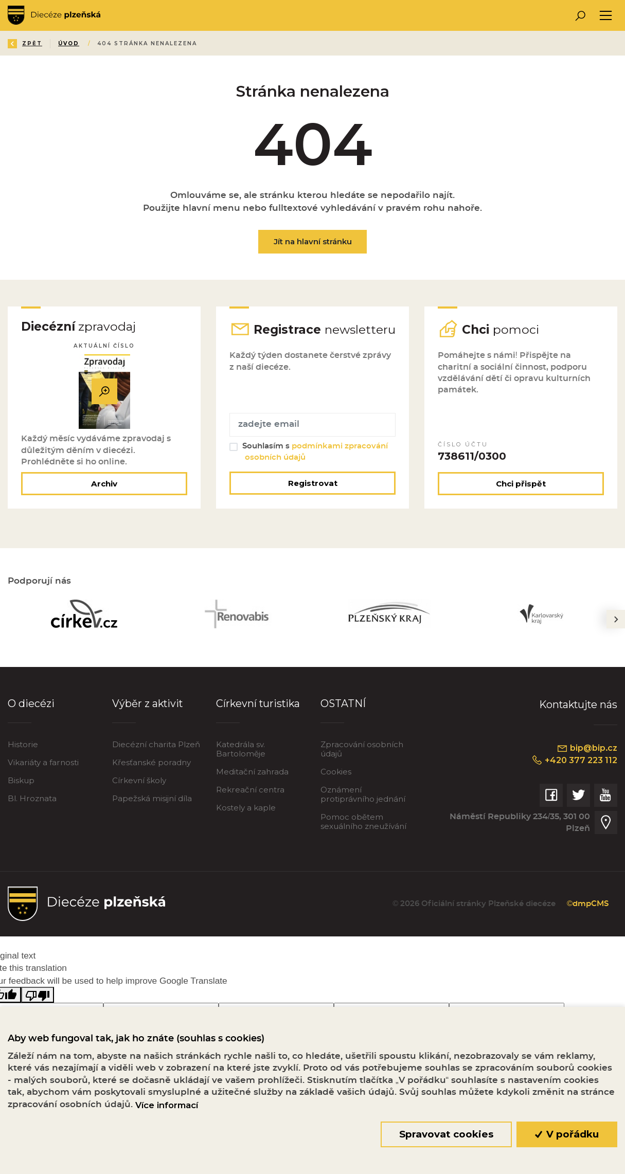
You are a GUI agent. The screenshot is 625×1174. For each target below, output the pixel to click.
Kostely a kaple (246, 807)
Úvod (68, 43)
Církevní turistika (258, 703)
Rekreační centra (250, 789)
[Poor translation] (37, 995)
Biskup (21, 780)
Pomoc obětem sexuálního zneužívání (363, 821)
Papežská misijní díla (152, 798)
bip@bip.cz (587, 748)
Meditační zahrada (252, 771)
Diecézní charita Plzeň (156, 744)
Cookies (335, 771)
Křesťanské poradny (151, 762)
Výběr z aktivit (147, 703)
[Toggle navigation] (605, 15)
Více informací (166, 1105)
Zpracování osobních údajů (361, 748)
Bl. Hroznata (32, 798)
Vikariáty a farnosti (43, 762)
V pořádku (567, 1134)
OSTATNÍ (343, 703)
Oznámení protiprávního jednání (362, 794)
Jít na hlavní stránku (313, 241)
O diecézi (31, 703)
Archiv (104, 484)
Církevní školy (139, 780)
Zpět (25, 43)
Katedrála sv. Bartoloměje (240, 748)
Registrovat (312, 483)
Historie (23, 744)
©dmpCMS (588, 904)
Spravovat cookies (446, 1134)
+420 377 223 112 (574, 760)
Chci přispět (521, 484)
